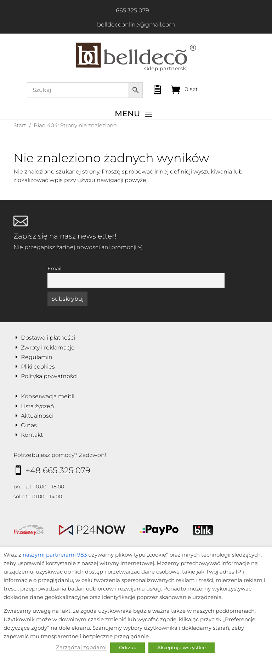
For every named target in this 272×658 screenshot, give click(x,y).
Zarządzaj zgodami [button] (81, 647)
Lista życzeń (37, 406)
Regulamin (36, 357)
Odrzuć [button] (127, 647)
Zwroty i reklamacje (48, 347)
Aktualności (37, 415)
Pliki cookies (38, 366)
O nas (29, 425)
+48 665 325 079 (58, 470)
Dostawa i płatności (48, 337)
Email (54, 268)
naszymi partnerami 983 (55, 555)
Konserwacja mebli (47, 396)
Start (19, 125)
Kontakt (32, 434)
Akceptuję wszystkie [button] (181, 647)
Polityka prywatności (49, 376)
